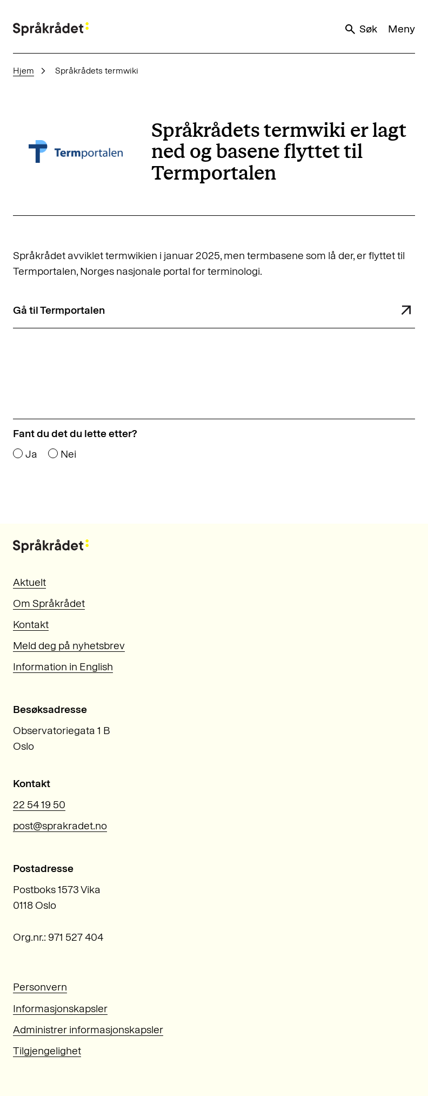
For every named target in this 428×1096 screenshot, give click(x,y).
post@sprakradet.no (60, 825)
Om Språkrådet (49, 603)
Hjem (23, 70)
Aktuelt (29, 582)
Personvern (40, 986)
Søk (360, 29)
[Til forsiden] (51, 29)
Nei (68, 454)
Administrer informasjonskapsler (88, 1029)
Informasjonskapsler (60, 1008)
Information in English (63, 666)
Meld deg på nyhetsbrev (69, 645)
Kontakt (31, 624)
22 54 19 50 (39, 804)
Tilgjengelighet (47, 1050)
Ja (31, 454)
